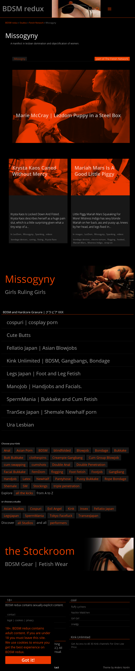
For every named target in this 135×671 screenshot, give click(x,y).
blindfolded (62, 450)
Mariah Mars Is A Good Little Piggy (94, 170)
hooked (120, 239)
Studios (23, 22)
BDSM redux (23, 8)
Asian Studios (14, 508)
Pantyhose (63, 479)
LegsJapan (11, 516)
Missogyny (28, 234)
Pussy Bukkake (87, 479)
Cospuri (35, 508)
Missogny (19, 59)
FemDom (38, 471)
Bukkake (120, 450)
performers (58, 523)
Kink (71, 508)
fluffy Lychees (78, 606)
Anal (7, 450)
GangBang (116, 471)
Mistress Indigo (95, 242)
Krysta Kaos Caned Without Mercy (34, 170)
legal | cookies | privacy (20, 620)
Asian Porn (25, 450)
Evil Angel (54, 508)
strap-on (108, 242)
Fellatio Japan (104, 508)
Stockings (40, 486)
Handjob (10, 479)
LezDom (17, 234)
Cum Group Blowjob (104, 457)
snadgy (75, 624)
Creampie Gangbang (67, 457)
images (79, 234)
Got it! (28, 660)
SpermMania (34, 516)
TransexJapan (88, 516)
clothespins (37, 457)
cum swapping (14, 464)
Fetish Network (36, 22)
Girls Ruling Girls (25, 292)
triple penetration (66, 486)
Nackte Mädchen (80, 612)
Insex (84, 508)
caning (32, 239)
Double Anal (61, 464)
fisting (40, 239)
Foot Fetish (77, 471)
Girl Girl (75, 618)
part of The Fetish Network (112, 59)
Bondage (101, 450)
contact (11, 614)
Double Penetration (90, 464)
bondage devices (19, 239)
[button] (97, 9)
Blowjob (83, 450)
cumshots (39, 464)
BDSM (42, 450)
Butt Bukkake (13, 457)
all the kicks (24, 493)
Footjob (97, 471)
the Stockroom (40, 551)
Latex (26, 479)
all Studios (25, 523)
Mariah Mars (79, 242)
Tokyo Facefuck (61, 516)
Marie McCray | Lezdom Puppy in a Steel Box (68, 115)
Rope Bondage (115, 479)
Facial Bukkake (14, 471)
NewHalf (42, 479)
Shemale (10, 486)
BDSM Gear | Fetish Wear (36, 564)
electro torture (98, 239)
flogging (111, 239)
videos (49, 234)
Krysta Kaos (51, 239)
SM (25, 486)
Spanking (39, 234)
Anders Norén (122, 667)
